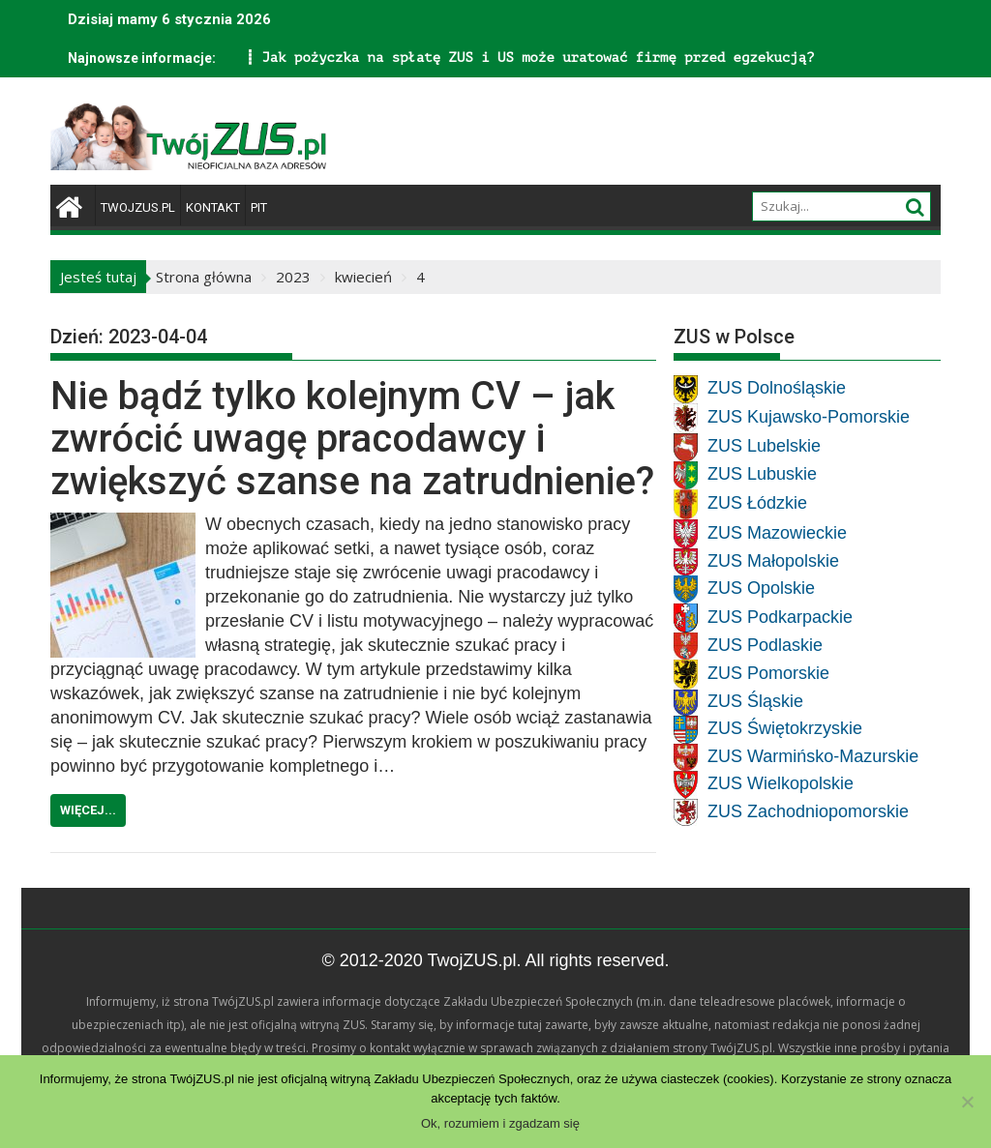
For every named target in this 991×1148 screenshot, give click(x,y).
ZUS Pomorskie (768, 674)
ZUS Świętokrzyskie (784, 729)
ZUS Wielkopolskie (780, 784)
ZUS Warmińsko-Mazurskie (812, 756)
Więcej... (88, 810)
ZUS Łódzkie (757, 504)
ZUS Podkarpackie (780, 617)
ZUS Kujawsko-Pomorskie (808, 417)
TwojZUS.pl (138, 207)
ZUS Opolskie (761, 589)
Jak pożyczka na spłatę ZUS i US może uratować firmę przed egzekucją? (318, 57)
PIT (259, 207)
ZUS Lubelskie (764, 446)
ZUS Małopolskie (773, 561)
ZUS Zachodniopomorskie (808, 811)
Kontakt (213, 207)
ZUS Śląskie (755, 702)
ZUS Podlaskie (765, 645)
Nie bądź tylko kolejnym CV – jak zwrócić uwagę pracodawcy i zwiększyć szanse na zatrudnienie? (352, 438)
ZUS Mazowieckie (777, 533)
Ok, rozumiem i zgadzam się (500, 1123)
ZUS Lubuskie (762, 475)
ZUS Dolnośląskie (776, 388)
